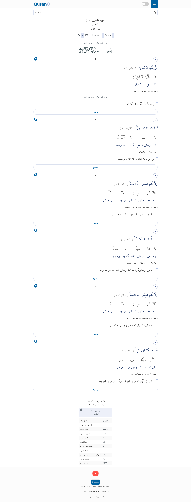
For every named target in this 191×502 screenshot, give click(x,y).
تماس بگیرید (100, 497)
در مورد (89, 497)
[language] (35, 59)
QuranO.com (93, 491)
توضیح (95, 112)
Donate (95, 482)
